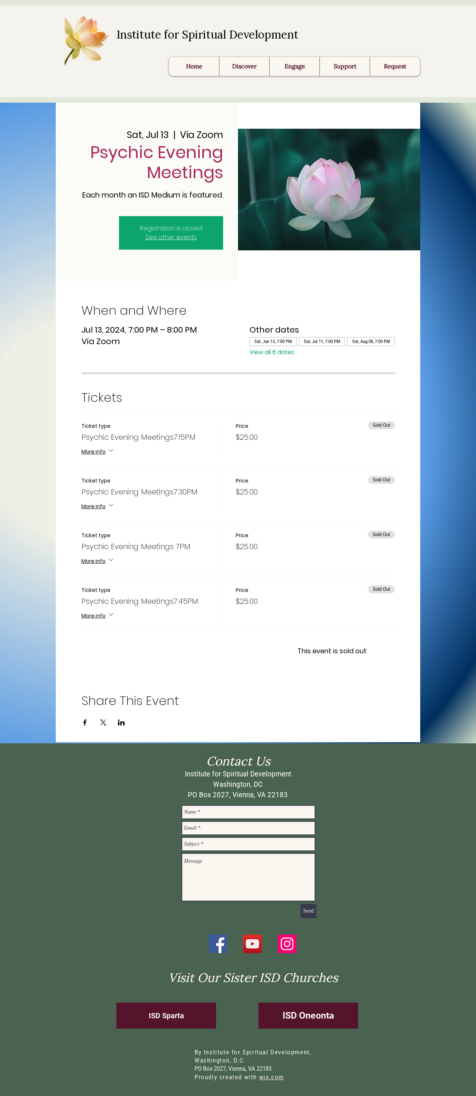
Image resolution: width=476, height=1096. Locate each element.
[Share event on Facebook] (85, 722)
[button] (395, 66)
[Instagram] (287, 944)
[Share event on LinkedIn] (121, 722)
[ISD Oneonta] (308, 1016)
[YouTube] (252, 944)
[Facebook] (218, 944)
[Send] (308, 911)
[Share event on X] (103, 722)
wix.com (271, 1077)
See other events (171, 237)
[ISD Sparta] (166, 1016)
